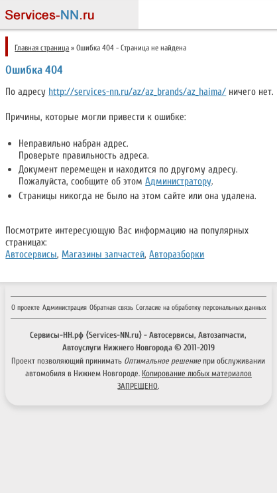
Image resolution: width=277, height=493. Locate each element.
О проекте (25, 307)
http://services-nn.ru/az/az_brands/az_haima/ (137, 92)
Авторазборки (176, 254)
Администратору (178, 181)
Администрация (64, 307)
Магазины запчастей (103, 254)
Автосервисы (31, 254)
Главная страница (42, 47)
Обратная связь (111, 307)
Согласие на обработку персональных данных (201, 307)
